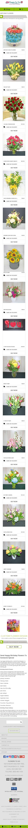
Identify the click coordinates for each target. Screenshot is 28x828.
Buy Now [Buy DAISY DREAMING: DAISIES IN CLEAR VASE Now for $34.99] (14, 205)
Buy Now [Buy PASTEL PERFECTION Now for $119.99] (14, 539)
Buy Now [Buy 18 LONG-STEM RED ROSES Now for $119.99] (14, 131)
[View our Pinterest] (15, 757)
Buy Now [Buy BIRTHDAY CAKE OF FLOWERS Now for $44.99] (14, 56)
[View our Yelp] (21, 757)
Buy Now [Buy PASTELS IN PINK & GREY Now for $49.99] (14, 464)
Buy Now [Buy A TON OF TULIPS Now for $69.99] (14, 427)
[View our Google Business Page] (7, 757)
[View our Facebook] (4, 757)
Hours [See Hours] (23, 827)
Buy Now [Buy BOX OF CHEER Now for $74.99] (14, 279)
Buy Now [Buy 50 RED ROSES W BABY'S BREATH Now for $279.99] (14, 168)
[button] (14, 788)
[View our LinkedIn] (12, 757)
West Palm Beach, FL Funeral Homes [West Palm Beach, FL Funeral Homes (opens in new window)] (11, 806)
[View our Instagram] (10, 757)
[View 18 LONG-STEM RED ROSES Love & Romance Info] (14, 108)
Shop (7, 9)
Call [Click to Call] (4, 827)
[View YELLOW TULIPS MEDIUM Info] (14, 70)
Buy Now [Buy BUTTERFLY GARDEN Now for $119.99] (14, 501)
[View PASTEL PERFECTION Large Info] (14, 515)
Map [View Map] (14, 827)
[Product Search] (14, 722)
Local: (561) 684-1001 (14, 769)
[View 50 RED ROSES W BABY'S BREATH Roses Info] (14, 144)
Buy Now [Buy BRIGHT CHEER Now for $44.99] (14, 390)
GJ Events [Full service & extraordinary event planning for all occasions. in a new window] (14, 795)
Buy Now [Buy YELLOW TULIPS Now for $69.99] (14, 94)
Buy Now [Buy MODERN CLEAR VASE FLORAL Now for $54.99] (14, 242)
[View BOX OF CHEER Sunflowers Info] (14, 258)
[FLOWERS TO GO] (14, 5)
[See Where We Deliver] (14, 730)
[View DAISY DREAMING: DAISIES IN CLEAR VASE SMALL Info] (14, 183)
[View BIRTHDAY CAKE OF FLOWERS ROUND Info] (14, 35)
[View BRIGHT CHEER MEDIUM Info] (14, 367)
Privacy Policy (7, 819)
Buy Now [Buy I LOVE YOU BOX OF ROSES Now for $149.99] (14, 353)
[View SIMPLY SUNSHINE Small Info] (14, 552)
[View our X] (18, 757)
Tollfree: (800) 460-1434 (14, 772)
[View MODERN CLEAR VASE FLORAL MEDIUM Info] (14, 219)
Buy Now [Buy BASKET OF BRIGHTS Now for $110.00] (14, 613)
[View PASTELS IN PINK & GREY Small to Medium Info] (14, 441)
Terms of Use (14, 822)
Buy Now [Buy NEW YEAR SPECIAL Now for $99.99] (14, 316)
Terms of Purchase (18, 819)
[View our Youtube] (23, 757)
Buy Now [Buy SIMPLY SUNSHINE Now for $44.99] (14, 576)
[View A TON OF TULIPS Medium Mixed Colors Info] (14, 404)
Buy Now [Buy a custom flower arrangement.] (14, 647)
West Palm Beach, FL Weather (11, 811)
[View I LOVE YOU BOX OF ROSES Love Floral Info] (14, 325)
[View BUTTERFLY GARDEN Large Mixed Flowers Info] (14, 478)
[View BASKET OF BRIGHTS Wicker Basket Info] (14, 587)
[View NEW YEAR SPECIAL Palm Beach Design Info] (14, 292)
